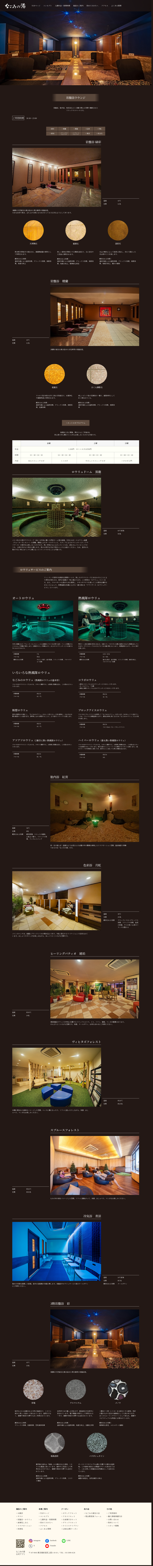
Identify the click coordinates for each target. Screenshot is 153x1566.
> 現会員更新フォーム (92, 1516)
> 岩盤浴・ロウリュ (24, 1519)
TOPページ (36, 5)
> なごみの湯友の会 (92, 1513)
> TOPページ (44, 1513)
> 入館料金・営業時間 (47, 1519)
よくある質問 (116, 5)
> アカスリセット (68, 1516)
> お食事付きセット (69, 1519)
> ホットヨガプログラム (75, 423)
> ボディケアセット (69, 1513)
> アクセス (43, 1525)
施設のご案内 (78, 5)
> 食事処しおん (22, 1522)
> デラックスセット (69, 1522)
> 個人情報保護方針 (114, 1516)
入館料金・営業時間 (62, 5)
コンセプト (47, 5)
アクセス (104, 5)
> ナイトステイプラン (70, 1525)
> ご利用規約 (111, 1513)
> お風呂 (19, 1513)
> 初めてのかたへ (46, 1522)
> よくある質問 (45, 1529)
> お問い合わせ (112, 1519)
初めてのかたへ (92, 5)
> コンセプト (44, 1516)
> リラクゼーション (24, 1525)
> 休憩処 (19, 1529)
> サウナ (19, 1516)
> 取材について (112, 1522)
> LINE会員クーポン (69, 1529)
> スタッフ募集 (112, 1525)
